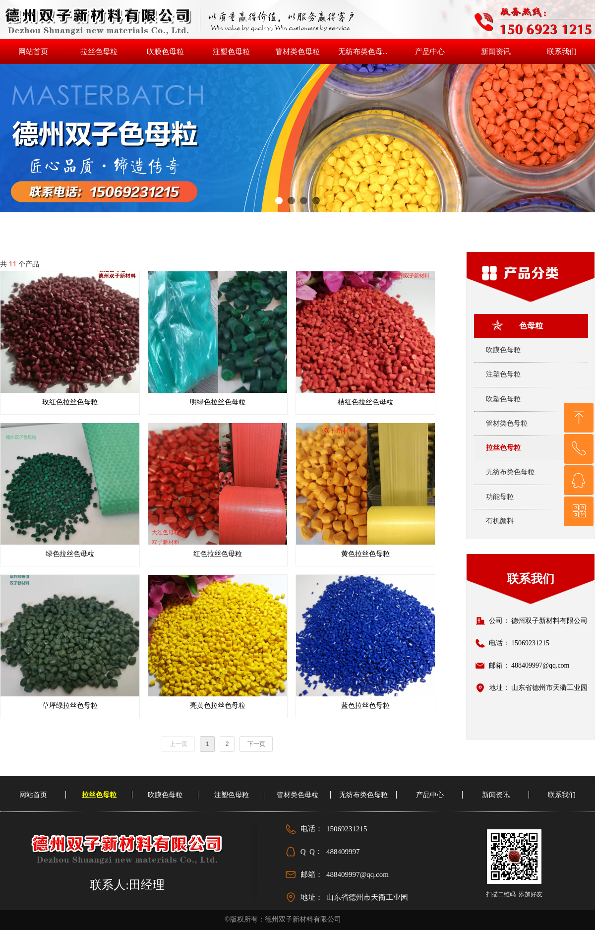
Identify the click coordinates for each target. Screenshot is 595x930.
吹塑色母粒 (503, 399)
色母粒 (531, 325)
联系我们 (530, 578)
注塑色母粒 (503, 374)
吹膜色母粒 (503, 350)
